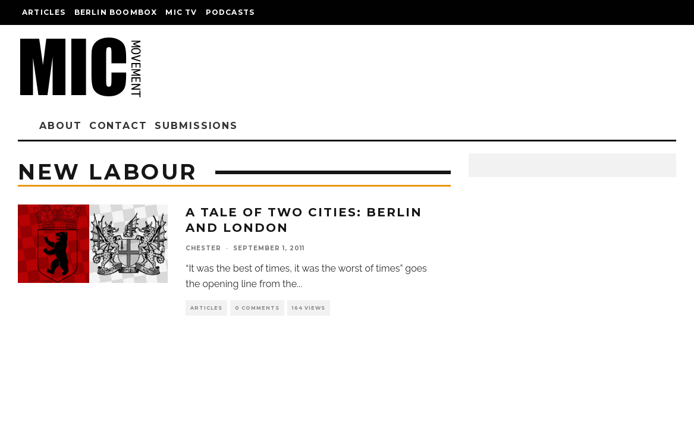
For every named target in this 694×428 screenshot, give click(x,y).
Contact (118, 125)
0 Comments (257, 308)
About (60, 125)
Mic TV (181, 12)
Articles (44, 12)
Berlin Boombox (116, 12)
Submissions (196, 125)
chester (203, 248)
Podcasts (230, 12)
